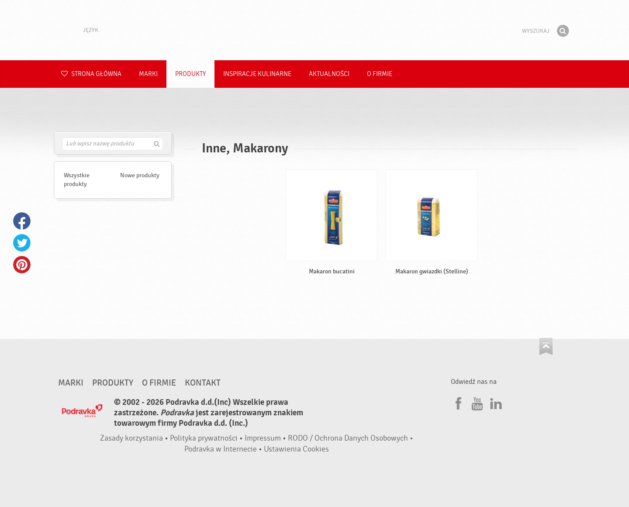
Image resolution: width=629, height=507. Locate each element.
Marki (148, 74)
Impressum (263, 438)
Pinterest (22, 264)
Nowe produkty (139, 175)
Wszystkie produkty (77, 180)
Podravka (314, 30)
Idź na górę (546, 346)
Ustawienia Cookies (296, 449)
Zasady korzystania (131, 438)
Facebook (22, 221)
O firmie (379, 74)
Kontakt (203, 383)
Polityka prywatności (204, 438)
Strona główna (91, 74)
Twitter (22, 243)
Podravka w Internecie (220, 449)
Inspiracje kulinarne (257, 74)
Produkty (190, 74)
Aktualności (329, 74)
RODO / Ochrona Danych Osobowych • (350, 438)
